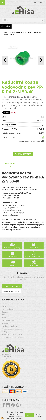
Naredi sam (34, 265)
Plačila (4, 315)
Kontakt (4, 306)
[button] (41, 60)
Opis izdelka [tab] (9, 163)
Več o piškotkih (39, 415)
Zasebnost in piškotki (9, 326)
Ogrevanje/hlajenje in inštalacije (20, 32)
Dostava (12, 265)
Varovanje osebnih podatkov (12, 329)
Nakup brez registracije (12, 248)
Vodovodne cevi (9, 34)
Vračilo (4, 318)
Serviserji (5, 323)
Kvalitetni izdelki (12, 257)
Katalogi (4, 332)
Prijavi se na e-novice (11, 286)
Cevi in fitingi (37, 32)
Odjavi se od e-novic (11, 291)
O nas (4, 304)
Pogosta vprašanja (8, 320)
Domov (4, 32)
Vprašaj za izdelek (9, 124)
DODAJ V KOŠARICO (23, 154)
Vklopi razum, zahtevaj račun (12, 335)
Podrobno (5, 26)
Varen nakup (33, 248)
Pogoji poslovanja (8, 309)
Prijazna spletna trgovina (33, 257)
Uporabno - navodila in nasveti (12, 337)
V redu (29, 415)
